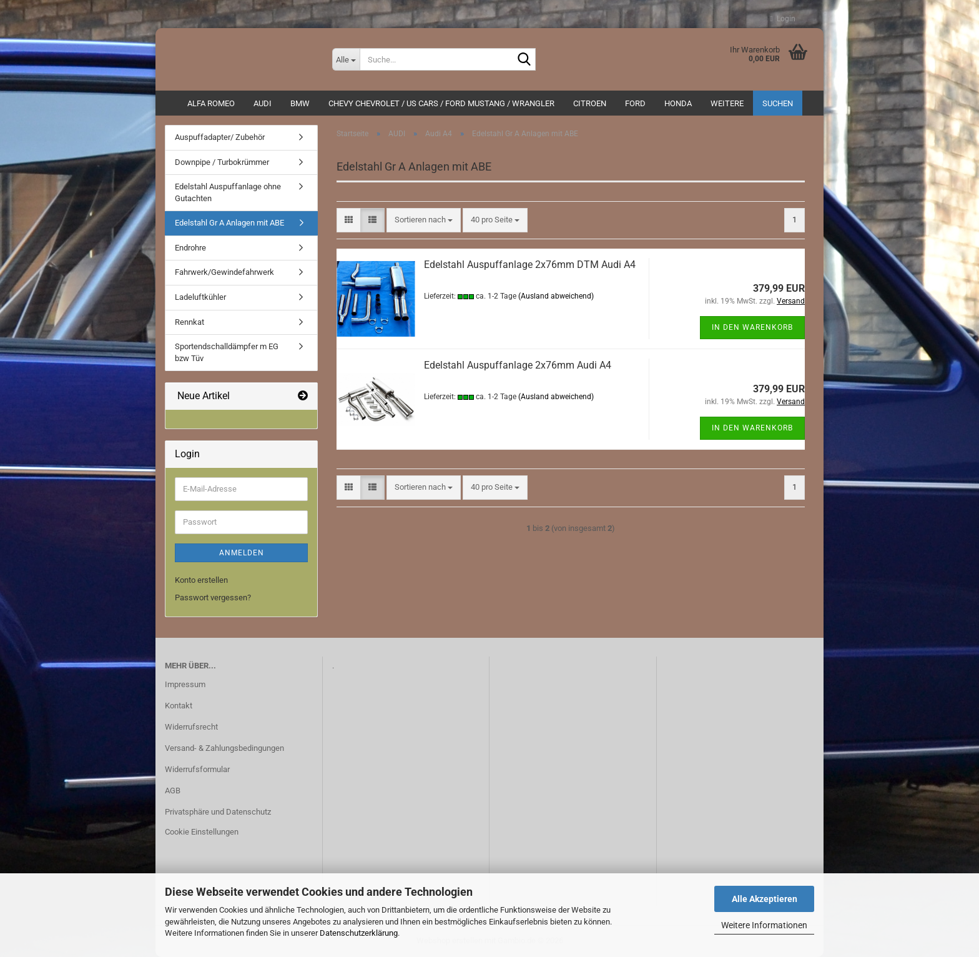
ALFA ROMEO (211, 103)
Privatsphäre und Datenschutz (218, 811)
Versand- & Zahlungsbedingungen (224, 748)
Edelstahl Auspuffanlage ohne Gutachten (228, 192)
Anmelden (241, 552)
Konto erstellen (201, 580)
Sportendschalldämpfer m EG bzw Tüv (226, 352)
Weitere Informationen (764, 925)
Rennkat (189, 322)
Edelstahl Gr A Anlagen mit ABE (229, 222)
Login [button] (782, 18)
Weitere (727, 103)
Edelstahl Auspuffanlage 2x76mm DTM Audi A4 (530, 264)
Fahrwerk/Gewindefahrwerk (224, 272)
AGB (172, 790)
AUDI (262, 103)
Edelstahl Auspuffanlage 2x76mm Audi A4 (517, 365)
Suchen (777, 103)
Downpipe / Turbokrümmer (222, 162)
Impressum (185, 684)
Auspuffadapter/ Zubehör (220, 137)
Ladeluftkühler (200, 297)
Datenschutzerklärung (359, 933)
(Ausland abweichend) (556, 296)
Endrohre (190, 247)
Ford (635, 103)
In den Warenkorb (752, 327)
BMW (300, 103)
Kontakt (178, 705)
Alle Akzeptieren (764, 899)
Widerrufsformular (197, 769)
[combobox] (423, 220)
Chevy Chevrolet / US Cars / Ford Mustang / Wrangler (441, 103)
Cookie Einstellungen (202, 831)
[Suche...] (346, 59)
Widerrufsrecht (191, 726)
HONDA (678, 103)
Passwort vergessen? (213, 597)
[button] (349, 220)
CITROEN (589, 103)
